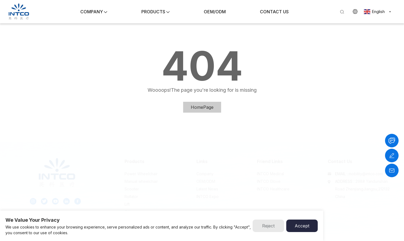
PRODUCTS (155, 11)
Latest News (207, 184)
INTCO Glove (269, 176)
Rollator (131, 191)
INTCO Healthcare (273, 184)
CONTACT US (274, 11)
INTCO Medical (270, 168)
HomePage (202, 107)
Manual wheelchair (141, 176)
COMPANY (93, 11)
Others (130, 206)
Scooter (132, 184)
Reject (268, 226)
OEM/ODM (215, 11)
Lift (127, 199)
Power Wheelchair (141, 168)
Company (205, 168)
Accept (302, 226)
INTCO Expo (207, 191)
